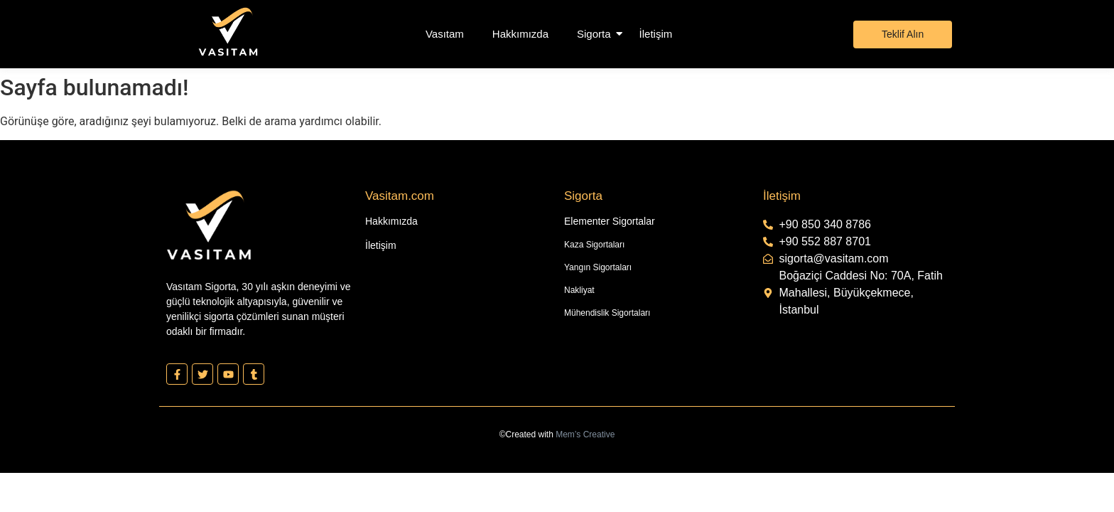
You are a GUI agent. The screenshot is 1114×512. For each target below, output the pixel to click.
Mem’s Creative (585, 434)
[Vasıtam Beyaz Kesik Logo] (228, 31)
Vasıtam (445, 34)
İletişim (656, 34)
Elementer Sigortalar (609, 221)
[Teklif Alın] (902, 34)
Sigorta (594, 34)
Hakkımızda (520, 34)
